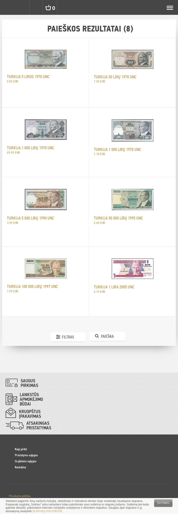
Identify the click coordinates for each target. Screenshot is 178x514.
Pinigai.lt (7, 7)
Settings (23, 7)
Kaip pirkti (21, 449)
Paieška (107, 336)
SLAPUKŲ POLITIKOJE (47, 511)
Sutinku (163, 502)
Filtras (68, 337)
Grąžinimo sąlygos (25, 461)
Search (36, 7)
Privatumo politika (19, 496)
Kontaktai (20, 467)
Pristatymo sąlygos (26, 455)
